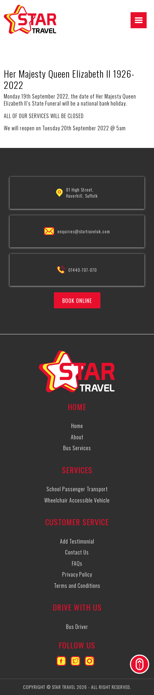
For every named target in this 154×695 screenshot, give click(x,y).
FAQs (77, 563)
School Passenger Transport (77, 489)
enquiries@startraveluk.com (83, 231)
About (77, 437)
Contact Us (77, 552)
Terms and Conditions (77, 585)
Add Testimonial (77, 541)
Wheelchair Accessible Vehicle (77, 500)
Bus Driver (77, 627)
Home (77, 426)
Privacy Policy (77, 574)
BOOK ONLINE (77, 301)
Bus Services (77, 448)
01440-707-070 (82, 270)
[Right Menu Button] (139, 20)
